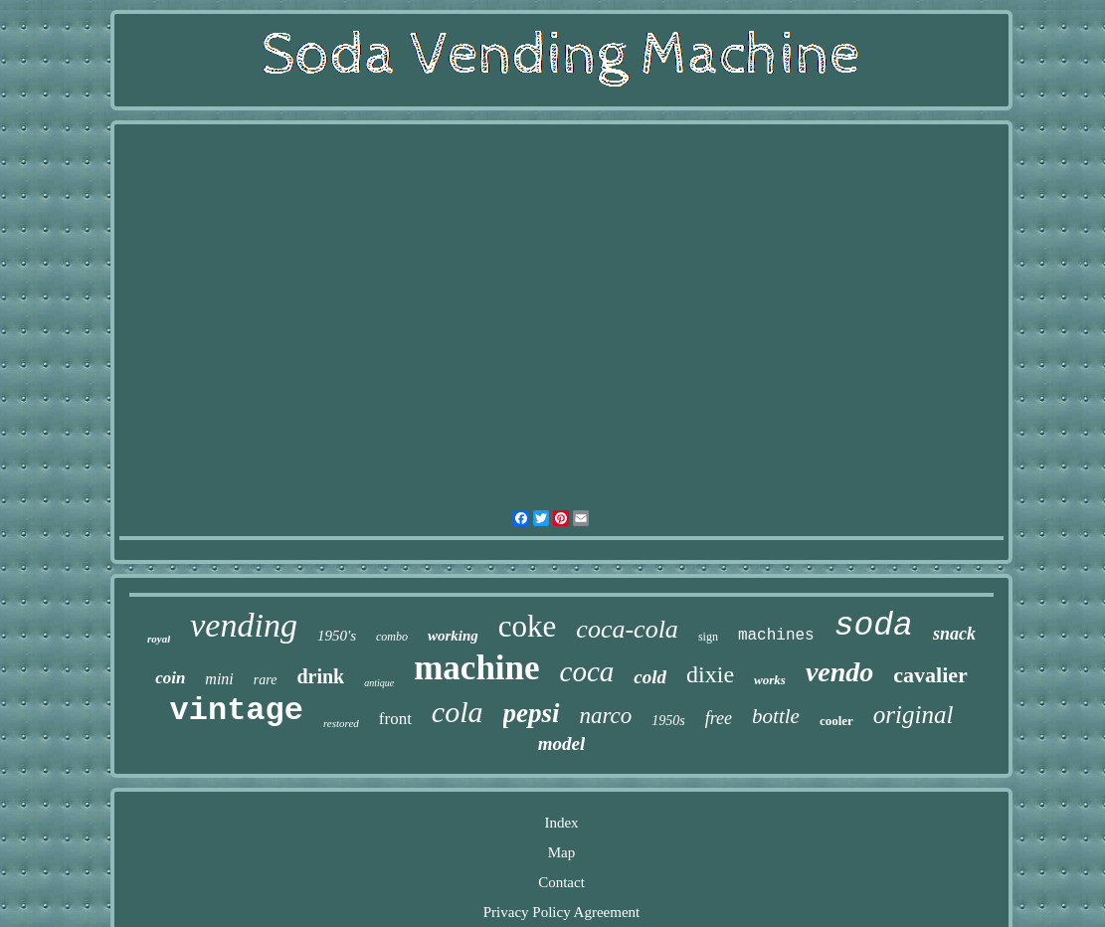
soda (873, 626)
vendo (839, 671)
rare (265, 679)
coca (587, 671)
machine (476, 668)
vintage (236, 710)
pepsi (531, 713)
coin (170, 677)
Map (562, 852)
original (913, 714)
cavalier (930, 674)
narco (606, 715)
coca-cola (627, 629)
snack (954, 634)
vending (243, 625)
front (395, 718)
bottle (776, 716)
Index (561, 823)
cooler (836, 720)
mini (219, 678)
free (718, 718)
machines (776, 636)
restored (341, 723)
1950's (336, 636)
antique (379, 682)
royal (158, 639)
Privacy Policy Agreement (561, 912)
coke (527, 626)
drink (320, 676)
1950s (667, 720)
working (453, 636)
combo (392, 637)
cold (650, 676)
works (770, 679)
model (562, 743)
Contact (561, 882)
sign (708, 637)
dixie (710, 674)
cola (457, 711)
